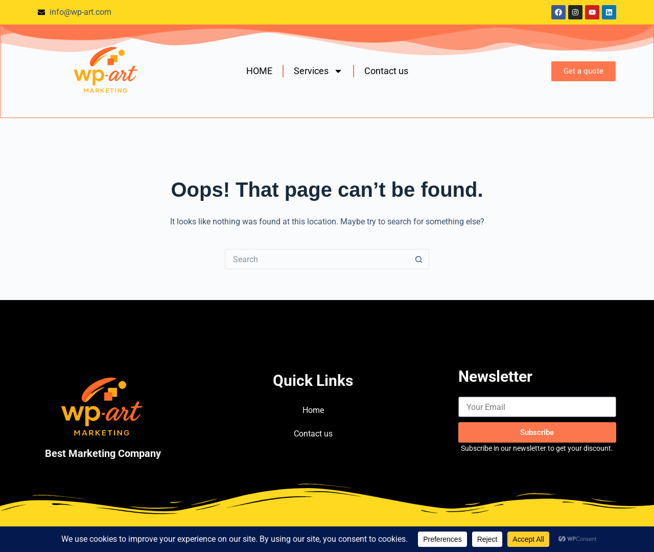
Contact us (386, 70)
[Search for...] (317, 259)
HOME (259, 70)
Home (313, 410)
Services (318, 71)
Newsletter (495, 376)
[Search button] (419, 259)
